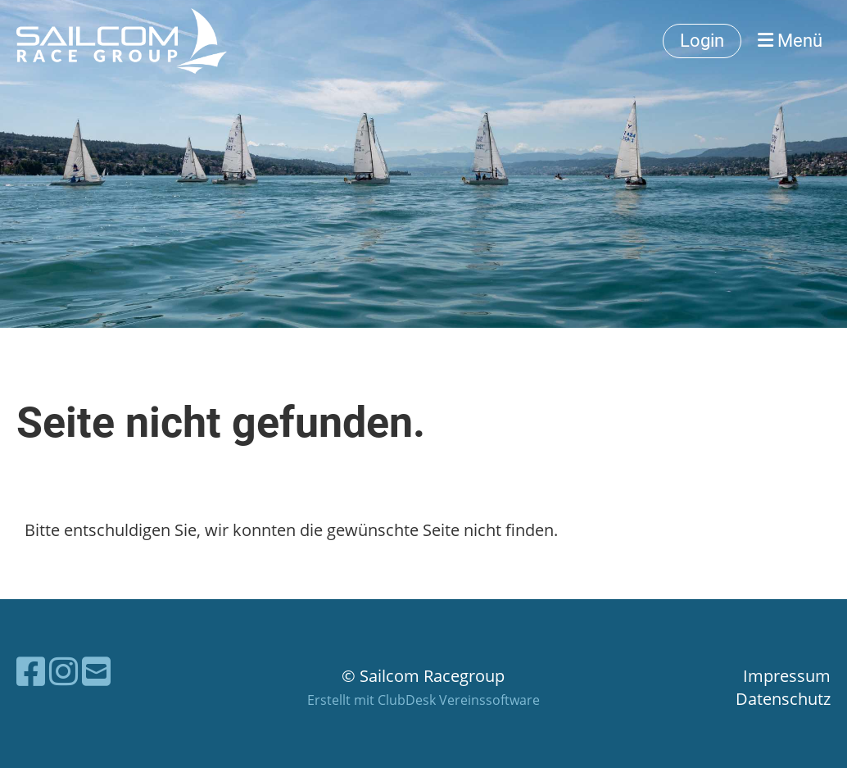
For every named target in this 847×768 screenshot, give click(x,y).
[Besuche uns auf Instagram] (63, 670)
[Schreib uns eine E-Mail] (96, 670)
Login (702, 40)
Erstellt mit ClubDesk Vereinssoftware (423, 700)
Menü (790, 40)
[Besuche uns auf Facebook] (30, 670)
